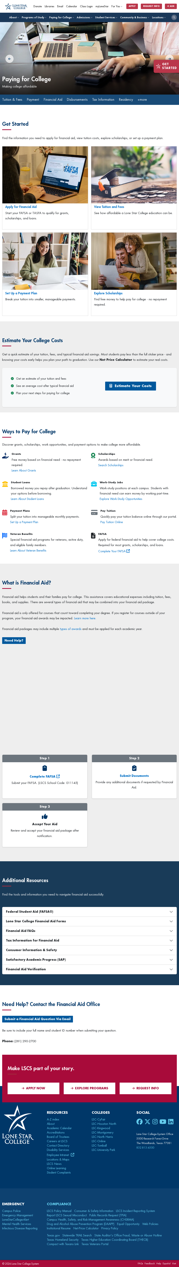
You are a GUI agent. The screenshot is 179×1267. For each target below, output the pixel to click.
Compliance (59, 1204)
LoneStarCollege (15, 1219)
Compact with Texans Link (63, 1244)
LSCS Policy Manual (59, 1211)
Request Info (151, 6)
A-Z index (53, 1119)
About (14, 17)
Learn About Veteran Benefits (28, 550)
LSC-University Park (103, 1150)
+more (142, 99)
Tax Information (103, 99)
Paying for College (61, 17)
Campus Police (11, 1211)
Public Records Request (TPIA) (108, 1215)
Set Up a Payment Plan (21, 293)
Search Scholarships (110, 465)
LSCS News (54, 1163)
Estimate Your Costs (130, 386)
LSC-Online (99, 1141)
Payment (33, 99)
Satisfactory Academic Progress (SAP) (36, 959)
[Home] (16, 6)
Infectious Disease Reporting (19, 1228)
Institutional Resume (59, 1228)
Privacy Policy (109, 1228)
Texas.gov (53, 1235)
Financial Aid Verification (26, 969)
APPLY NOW (33, 1088)
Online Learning (56, 1168)
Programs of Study (34, 17)
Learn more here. (85, 618)
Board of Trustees (58, 1137)
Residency (126, 99)
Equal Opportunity (128, 1224)
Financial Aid (53, 99)
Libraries (49, 6)
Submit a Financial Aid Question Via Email (38, 1019)
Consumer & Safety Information (93, 1211)
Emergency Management (17, 1215)
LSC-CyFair (98, 1119)
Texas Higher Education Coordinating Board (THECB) (114, 1239)
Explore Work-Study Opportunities (121, 499)
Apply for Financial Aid (21, 206)
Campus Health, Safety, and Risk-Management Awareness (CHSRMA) (90, 1219)
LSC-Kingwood (101, 1128)
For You (117, 6)
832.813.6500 (145, 1147)
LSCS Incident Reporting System (135, 1211)
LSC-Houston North (104, 1123)
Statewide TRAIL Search (77, 1235)
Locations (158, 17)
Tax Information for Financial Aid (32, 940)
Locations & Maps (58, 1159)
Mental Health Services (16, 1224)
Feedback (150, 1263)
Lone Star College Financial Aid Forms (36, 921)
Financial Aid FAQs (20, 931)
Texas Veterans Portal (94, 1244)
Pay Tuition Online (111, 522)
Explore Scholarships (108, 293)
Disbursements (77, 99)
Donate (37, 6)
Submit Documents (134, 776)
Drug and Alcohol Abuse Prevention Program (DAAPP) (80, 1224)
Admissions (84, 17)
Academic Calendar (59, 1128)
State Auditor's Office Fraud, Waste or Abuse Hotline (128, 1235)
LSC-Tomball (99, 1145)
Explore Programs (89, 1088)
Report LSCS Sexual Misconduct (67, 1215)
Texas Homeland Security (63, 1239)
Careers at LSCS (57, 1141)
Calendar (71, 6)
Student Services (106, 17)
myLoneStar (102, 6)
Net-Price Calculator (86, 1228)
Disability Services (58, 1150)
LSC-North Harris (102, 1137)
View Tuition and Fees (109, 206)
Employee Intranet (58, 1155)
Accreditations (56, 1132)
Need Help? (14, 640)
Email (60, 6)
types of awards (70, 629)
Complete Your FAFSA (112, 551)
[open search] (174, 17)
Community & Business (134, 17)
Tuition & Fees (12, 99)
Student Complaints (59, 1172)
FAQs (140, 1263)
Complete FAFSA (42, 776)
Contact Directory (58, 1145)
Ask (170, 6)
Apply (132, 6)
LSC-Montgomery (102, 1132)
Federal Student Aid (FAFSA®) (29, 911)
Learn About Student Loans (27, 499)
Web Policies (150, 1224)
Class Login (86, 6)
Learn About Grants (24, 470)
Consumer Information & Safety (31, 950)
